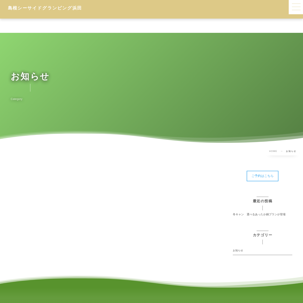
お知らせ (238, 248)
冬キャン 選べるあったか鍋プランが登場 (259, 212)
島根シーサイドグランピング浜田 (45, 8)
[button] (262, 174)
